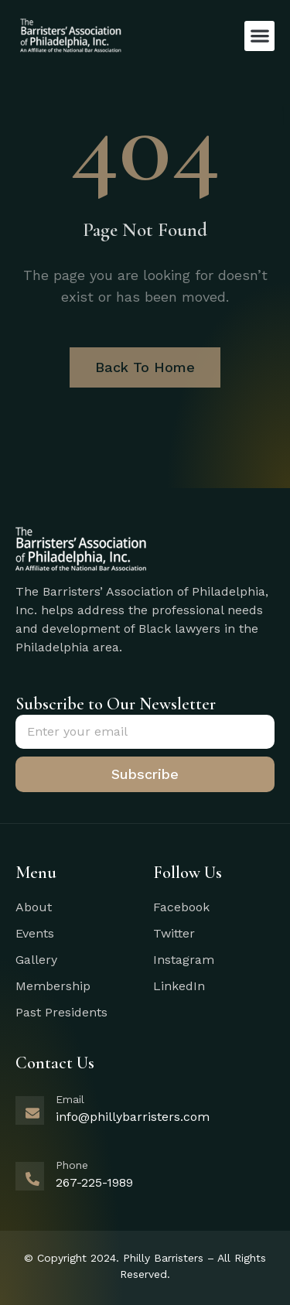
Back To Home (145, 367)
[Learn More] (145, 1119)
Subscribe (145, 774)
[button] (259, 36)
